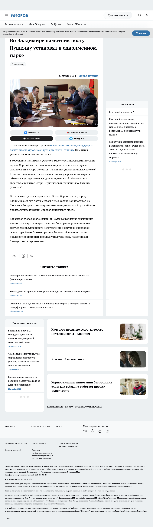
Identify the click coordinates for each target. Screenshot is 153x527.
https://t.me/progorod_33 (108, 498)
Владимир (18, 64)
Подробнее (142, 511)
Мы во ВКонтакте (76, 24)
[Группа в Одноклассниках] (92, 431)
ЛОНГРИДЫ (10, 426)
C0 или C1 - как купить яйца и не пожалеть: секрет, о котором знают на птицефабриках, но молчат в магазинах (54, 307)
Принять (141, 33)
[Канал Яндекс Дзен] (31, 138)
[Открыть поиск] (140, 15)
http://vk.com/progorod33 (64, 498)
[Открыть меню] (6, 15)
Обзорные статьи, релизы (16, 443)
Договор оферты (39, 443)
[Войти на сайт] (147, 15)
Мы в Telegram (37, 24)
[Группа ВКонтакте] (31, 132)
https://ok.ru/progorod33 (86, 498)
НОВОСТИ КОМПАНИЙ (41, 426)
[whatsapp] (24, 256)
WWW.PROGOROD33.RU (30, 466)
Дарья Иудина (88, 76)
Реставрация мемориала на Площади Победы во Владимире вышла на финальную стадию (54, 279)
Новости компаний (13, 450)
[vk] (14, 256)
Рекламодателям (14, 24)
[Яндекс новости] (76, 132)
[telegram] (32, 256)
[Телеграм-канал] (76, 138)
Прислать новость (118, 15)
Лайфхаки (56, 24)
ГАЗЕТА (59, 426)
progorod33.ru (94, 491)
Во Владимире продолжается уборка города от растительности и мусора (54, 293)
